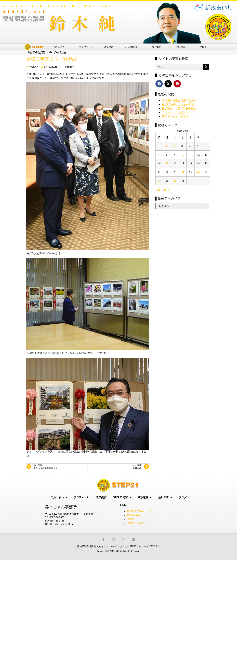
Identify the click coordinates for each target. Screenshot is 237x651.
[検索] (206, 67)
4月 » (166, 189)
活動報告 (182, 47)
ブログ (203, 47)
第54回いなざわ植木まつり (178, 116)
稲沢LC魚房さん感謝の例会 (178, 104)
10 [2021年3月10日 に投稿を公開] (182, 154)
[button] (159, 83)
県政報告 (158, 47)
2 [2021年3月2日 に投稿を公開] (174, 146)
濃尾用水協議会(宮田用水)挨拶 (180, 100)
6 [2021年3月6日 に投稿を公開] (205, 146)
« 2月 (158, 189)
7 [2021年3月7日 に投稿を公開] (158, 154)
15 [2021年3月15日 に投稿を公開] (167, 163)
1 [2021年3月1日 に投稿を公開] (166, 146)
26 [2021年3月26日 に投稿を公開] (198, 172)
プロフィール (86, 47)
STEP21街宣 (133, 47)
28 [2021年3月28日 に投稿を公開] (159, 180)
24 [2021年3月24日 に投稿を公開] (182, 172)
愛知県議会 (133, 515)
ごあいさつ (60, 47)
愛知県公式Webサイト (140, 511)
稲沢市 (131, 519)
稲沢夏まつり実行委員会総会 (179, 108)
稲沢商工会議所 (136, 523)
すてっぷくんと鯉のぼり (176, 112)
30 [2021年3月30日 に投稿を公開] (175, 180)
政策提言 (108, 47)
